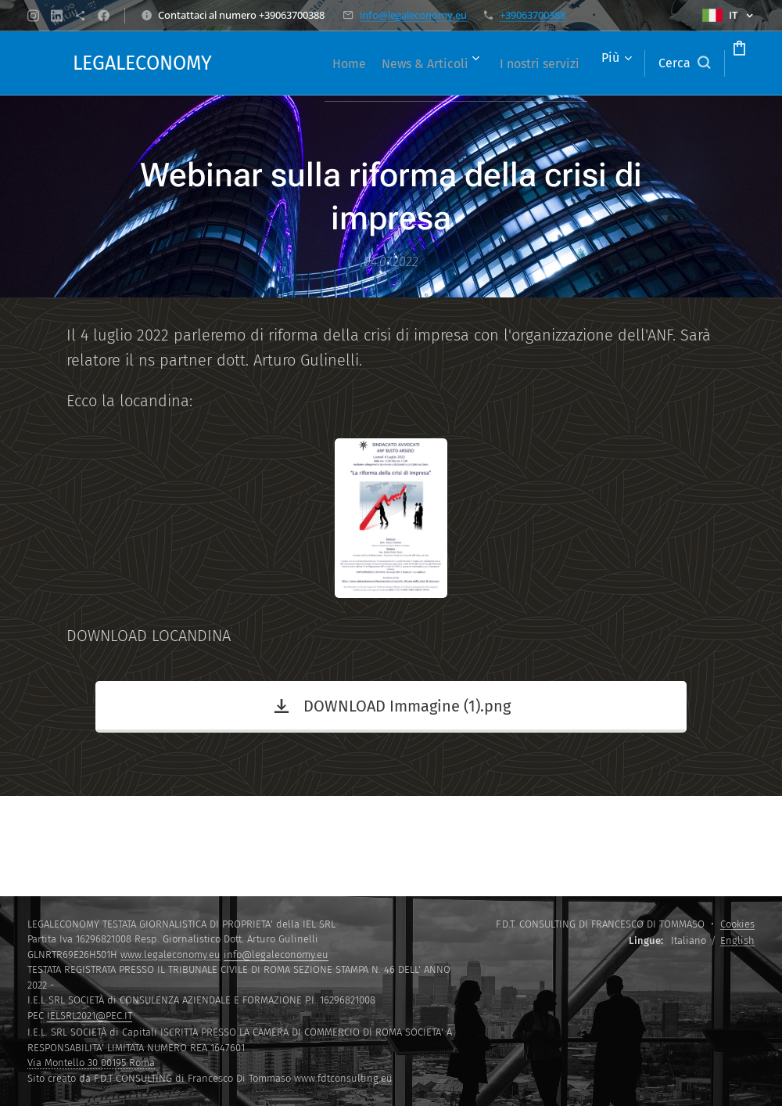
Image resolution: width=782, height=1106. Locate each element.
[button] (625, 63)
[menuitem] (371, 63)
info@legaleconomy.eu (413, 15)
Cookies (737, 924)
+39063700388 (532, 15)
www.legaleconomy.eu (170, 954)
